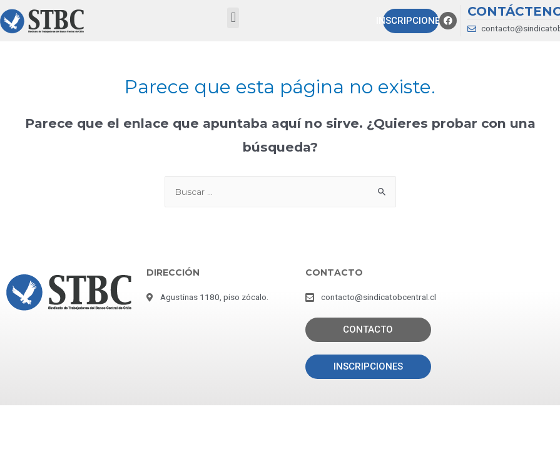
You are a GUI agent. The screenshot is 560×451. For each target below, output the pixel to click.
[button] (233, 18)
